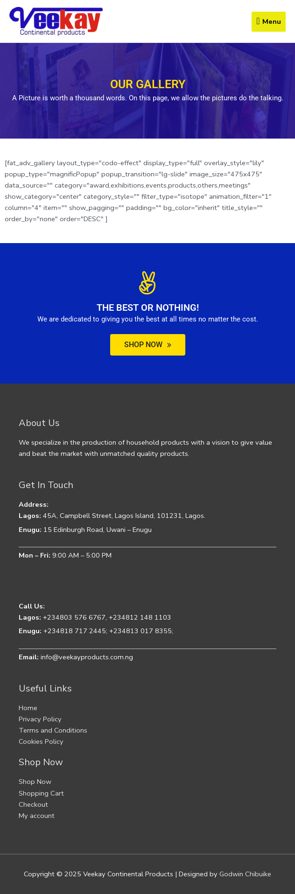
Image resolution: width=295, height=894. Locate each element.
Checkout (33, 804)
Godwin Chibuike (245, 874)
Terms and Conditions (53, 730)
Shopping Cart (41, 793)
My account (37, 815)
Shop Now (35, 781)
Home (28, 707)
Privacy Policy (40, 719)
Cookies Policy (41, 741)
